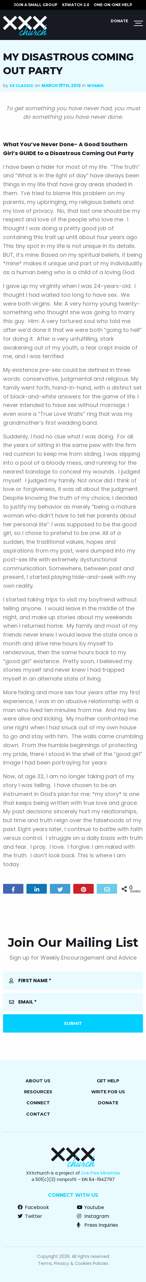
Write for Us (108, 1092)
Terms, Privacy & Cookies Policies (73, 1263)
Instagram (93, 1216)
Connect (38, 1103)
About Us (38, 1081)
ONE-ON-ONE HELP (113, 4)
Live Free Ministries (100, 1173)
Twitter (30, 1216)
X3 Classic (21, 86)
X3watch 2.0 (75, 4)
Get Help (108, 1081)
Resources (38, 1092)
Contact (38, 1114)
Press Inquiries (97, 1225)
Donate (119, 21)
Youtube (90, 1207)
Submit (73, 1023)
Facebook (33, 1207)
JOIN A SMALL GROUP (35, 4)
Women (95, 86)
